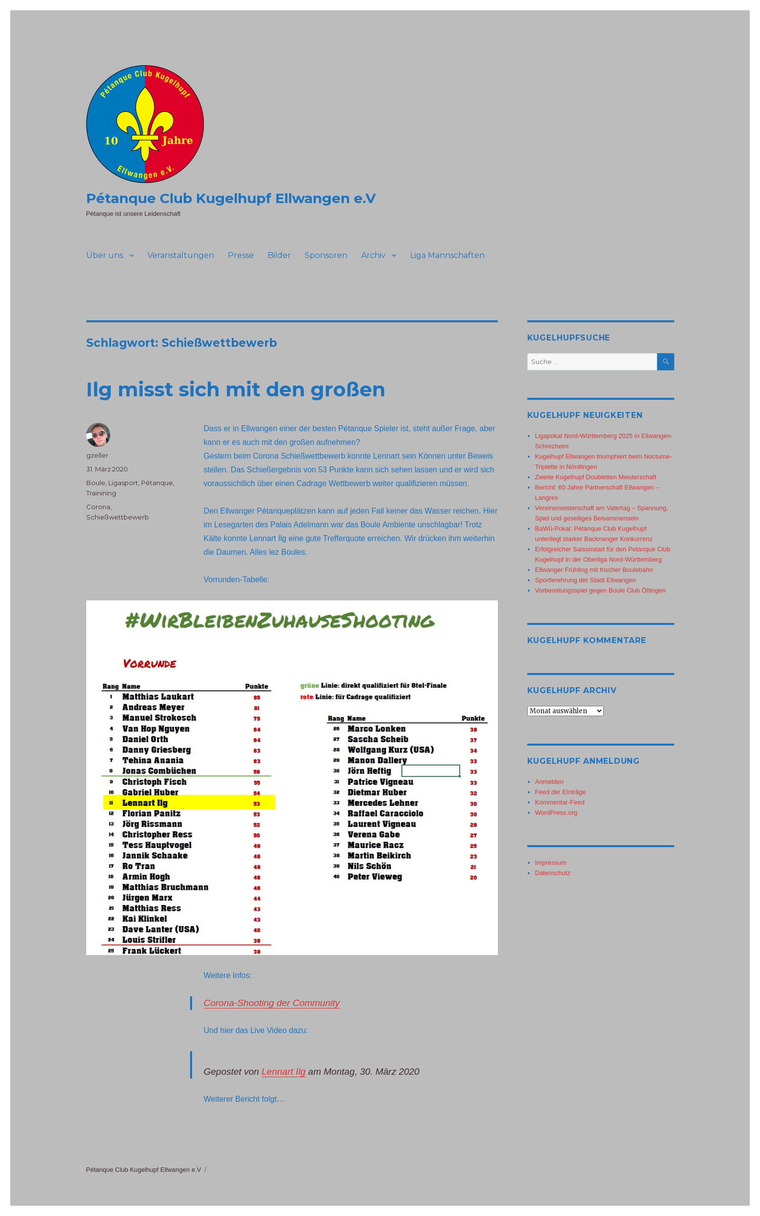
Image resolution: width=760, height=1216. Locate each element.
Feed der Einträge (560, 792)
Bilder (279, 255)
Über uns (104, 255)
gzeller (97, 455)
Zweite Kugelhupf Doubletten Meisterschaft (596, 477)
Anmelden (549, 781)
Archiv (373, 255)
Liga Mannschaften (447, 255)
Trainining (101, 493)
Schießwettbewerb (117, 517)
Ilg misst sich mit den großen (236, 389)
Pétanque (157, 483)
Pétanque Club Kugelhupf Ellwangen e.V (231, 198)
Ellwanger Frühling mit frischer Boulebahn (594, 569)
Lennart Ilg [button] (284, 1071)
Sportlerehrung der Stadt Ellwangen (585, 580)
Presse (241, 255)
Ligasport (123, 483)
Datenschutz (552, 873)
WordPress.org (556, 812)
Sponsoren (326, 255)
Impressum (550, 862)
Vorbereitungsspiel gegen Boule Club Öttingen (600, 590)
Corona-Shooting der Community (272, 1003)
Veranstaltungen (180, 255)
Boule (95, 483)
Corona (98, 507)
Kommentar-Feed (560, 802)
